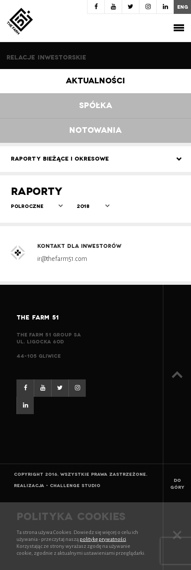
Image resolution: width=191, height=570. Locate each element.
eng (182, 7)
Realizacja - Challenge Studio (57, 485)
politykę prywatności (103, 539)
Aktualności (95, 81)
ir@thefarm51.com (62, 258)
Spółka (95, 106)
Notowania (95, 130)
